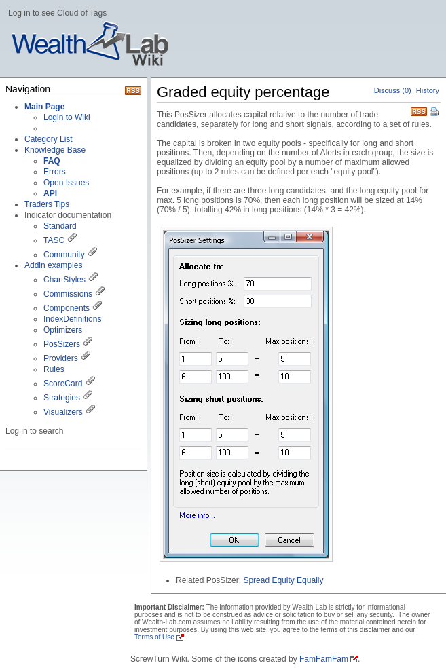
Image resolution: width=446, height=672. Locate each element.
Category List (48, 139)
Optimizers (62, 330)
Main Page (44, 106)
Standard (60, 226)
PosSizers (61, 344)
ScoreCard (62, 383)
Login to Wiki (66, 117)
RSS (419, 110)
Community (64, 254)
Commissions (67, 294)
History (427, 90)
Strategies (61, 398)
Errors (54, 171)
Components (66, 308)
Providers (60, 358)
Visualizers (63, 412)
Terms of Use (154, 637)
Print (435, 112)
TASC (53, 240)
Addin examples (53, 265)
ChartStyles (64, 279)
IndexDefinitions (72, 319)
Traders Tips (46, 204)
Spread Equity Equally (283, 580)
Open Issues (66, 182)
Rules (53, 369)
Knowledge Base (55, 150)
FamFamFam (323, 659)
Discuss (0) (392, 90)
